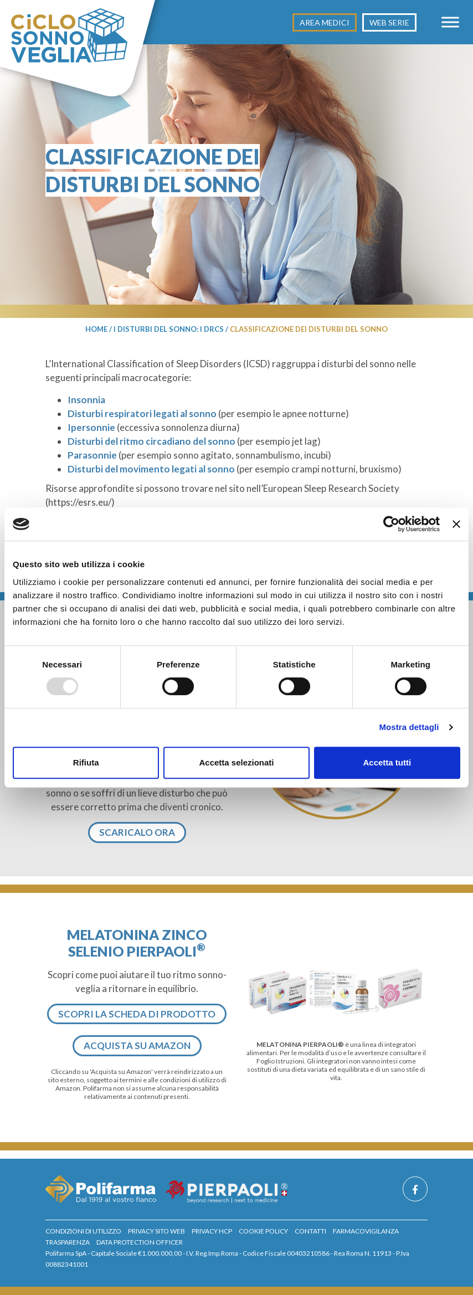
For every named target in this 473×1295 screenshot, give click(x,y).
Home (96, 329)
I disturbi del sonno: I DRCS (169, 329)
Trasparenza (67, 1242)
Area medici (324, 22)
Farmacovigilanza (366, 1231)
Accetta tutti (387, 762)
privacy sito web (156, 1231)
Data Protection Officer (139, 1242)
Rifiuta (86, 762)
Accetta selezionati (236, 762)
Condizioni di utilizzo (83, 1231)
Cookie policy (263, 1231)
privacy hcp (212, 1231)
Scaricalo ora (137, 832)
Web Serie (389, 22)
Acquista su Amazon (137, 1045)
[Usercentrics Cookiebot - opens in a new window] (391, 524)
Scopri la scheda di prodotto (136, 1014)
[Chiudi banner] (456, 524)
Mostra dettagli (409, 727)
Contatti (310, 1231)
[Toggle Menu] (450, 22)
